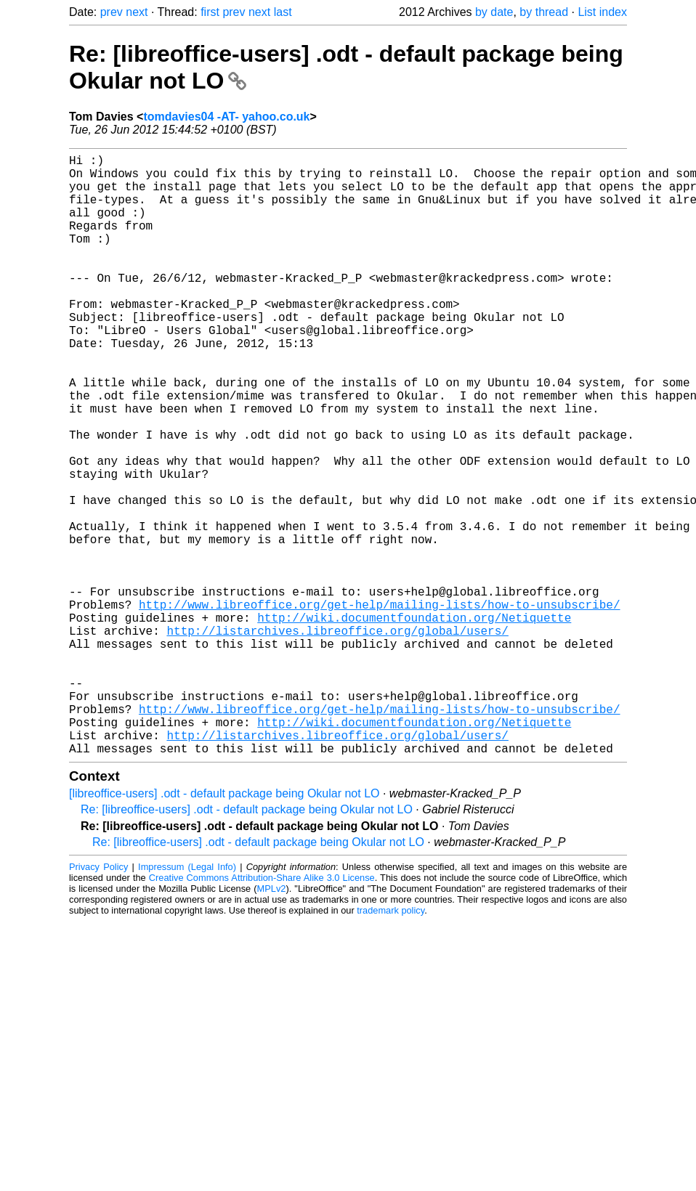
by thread (543, 12)
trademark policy (390, 1043)
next (136, 12)
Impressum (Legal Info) (187, 1000)
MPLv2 (271, 1022)
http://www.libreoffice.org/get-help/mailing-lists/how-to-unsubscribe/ (379, 706)
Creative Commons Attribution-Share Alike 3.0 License (262, 1011)
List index (602, 12)
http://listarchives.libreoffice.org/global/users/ (337, 738)
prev (111, 12)
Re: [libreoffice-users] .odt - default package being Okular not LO (247, 943)
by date (494, 12)
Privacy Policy (98, 1000)
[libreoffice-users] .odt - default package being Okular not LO (224, 927)
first (210, 12)
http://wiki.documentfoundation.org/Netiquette (414, 722)
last (283, 12)
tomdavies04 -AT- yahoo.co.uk (226, 116)
